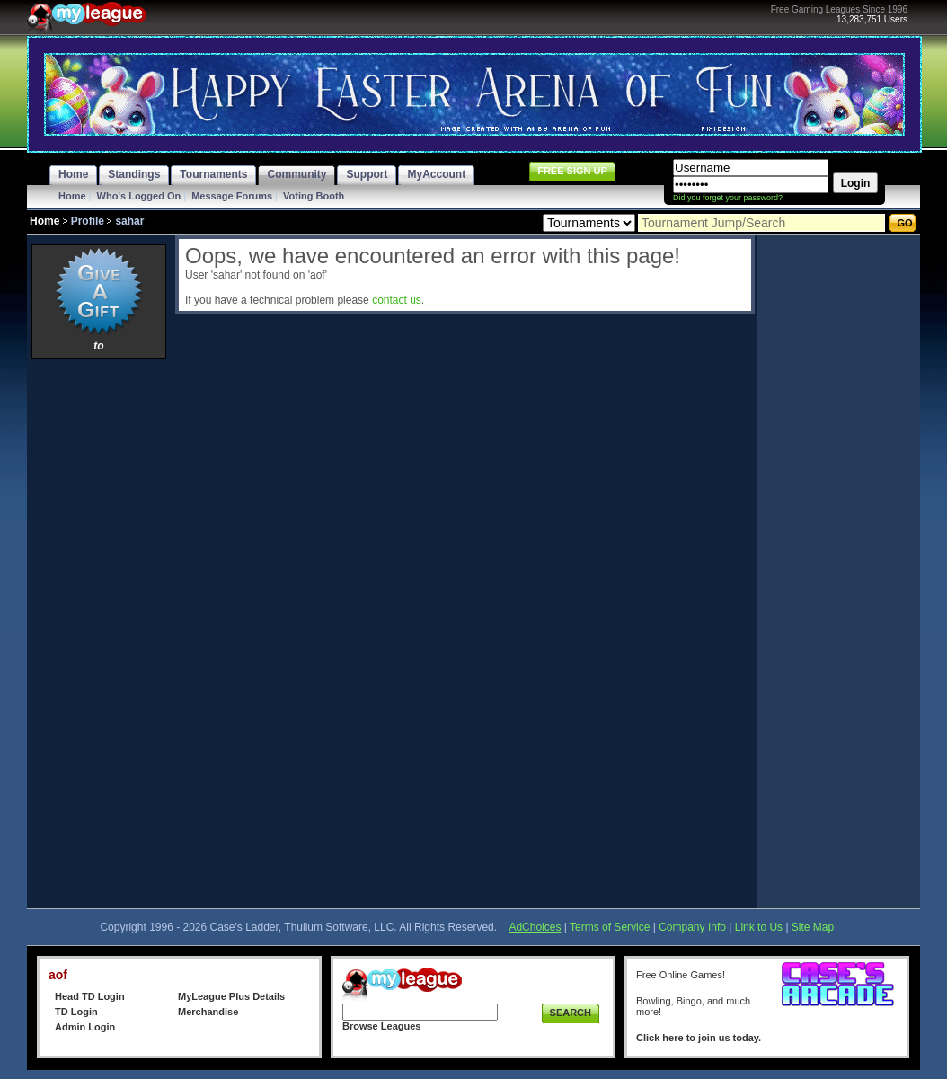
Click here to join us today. (698, 1037)
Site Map (813, 927)
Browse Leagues (381, 1026)
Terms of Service (610, 927)
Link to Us (759, 927)
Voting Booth (313, 195)
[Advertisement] (99, 633)
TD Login (76, 1011)
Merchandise (208, 1011)
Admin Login (85, 1027)
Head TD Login (90, 996)
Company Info (692, 927)
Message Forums (231, 195)
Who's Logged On (139, 195)
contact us (396, 300)
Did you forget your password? (728, 197)
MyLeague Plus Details (231, 996)
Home (72, 195)
